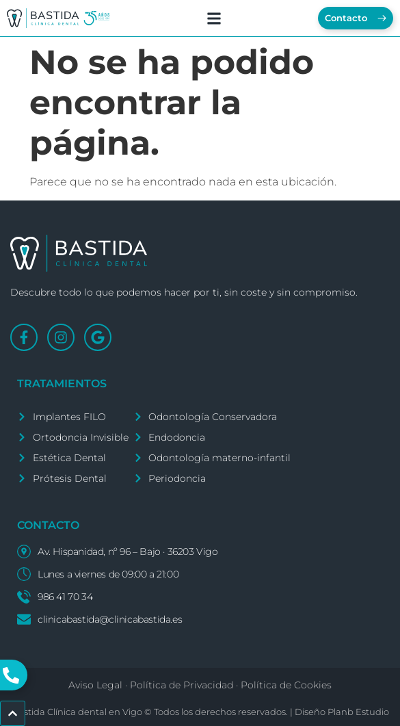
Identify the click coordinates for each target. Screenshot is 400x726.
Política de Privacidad (181, 685)
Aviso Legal (95, 685)
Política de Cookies (286, 685)
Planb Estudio (358, 711)
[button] (213, 18)
